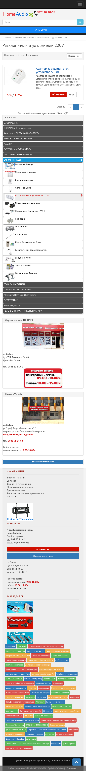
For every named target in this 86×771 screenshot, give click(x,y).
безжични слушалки (35, 651)
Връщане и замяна (16, 490)
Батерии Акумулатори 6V (30, 711)
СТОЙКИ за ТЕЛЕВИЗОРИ (37, 725)
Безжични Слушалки (34, 734)
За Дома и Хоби (18, 259)
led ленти (28, 715)
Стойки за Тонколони (44, 715)
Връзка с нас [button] (43, 549)
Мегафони (47, 711)
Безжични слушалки (14, 706)
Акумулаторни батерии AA (43, 674)
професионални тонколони (57, 651)
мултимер (32, 688)
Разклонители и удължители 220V (44, 197)
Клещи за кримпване (55, 702)
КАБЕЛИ (8, 143)
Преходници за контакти (22, 205)
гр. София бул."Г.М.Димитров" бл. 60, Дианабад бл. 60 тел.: (33, 345)
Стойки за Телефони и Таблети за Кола (22, 720)
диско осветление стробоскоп (67, 711)
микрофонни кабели (66, 678)
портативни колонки (14, 665)
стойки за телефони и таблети (40, 660)
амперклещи (43, 688)
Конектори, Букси (12, 305)
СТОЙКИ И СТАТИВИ (14, 284)
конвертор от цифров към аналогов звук (58, 720)
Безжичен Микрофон (15, 734)
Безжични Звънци (19, 166)
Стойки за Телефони (65, 734)
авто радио (31, 739)
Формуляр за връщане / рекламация (25, 493)
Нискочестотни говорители (17, 692)
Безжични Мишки (43, 683)
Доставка (11, 480)
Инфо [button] (71, 94)
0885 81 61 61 (15, 366)
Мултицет (40, 702)
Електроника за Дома (43, 159)
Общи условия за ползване (20, 487)
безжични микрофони (15, 651)
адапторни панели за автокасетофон (21, 669)
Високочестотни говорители (63, 688)
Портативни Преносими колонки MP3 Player (47, 729)
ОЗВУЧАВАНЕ (11, 122)
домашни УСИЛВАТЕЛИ (16, 729)
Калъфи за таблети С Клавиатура (20, 702)
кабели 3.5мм (50, 678)
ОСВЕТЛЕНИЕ (11, 300)
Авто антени (16, 236)
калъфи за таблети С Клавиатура (20, 683)
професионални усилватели (18, 655)
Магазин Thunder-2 (15, 394)
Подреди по (74, 56)
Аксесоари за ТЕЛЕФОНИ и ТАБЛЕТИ (22, 133)
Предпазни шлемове (20, 174)
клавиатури (58, 683)
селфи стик (73, 729)
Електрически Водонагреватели (26, 251)
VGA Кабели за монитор (66, 674)
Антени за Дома (18, 189)
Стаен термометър (19, 181)
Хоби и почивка (18, 267)
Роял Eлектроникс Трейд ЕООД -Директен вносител (44, 760)
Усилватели (41, 697)
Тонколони (30, 697)
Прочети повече (56, 768)
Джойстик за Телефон (40, 692)
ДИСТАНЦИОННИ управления (18, 154)
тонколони (21, 646)
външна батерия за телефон (51, 669)
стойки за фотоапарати (16, 660)
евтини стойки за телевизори (37, 706)
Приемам (71, 768)
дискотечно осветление (16, 688)
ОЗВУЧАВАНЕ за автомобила (17, 128)
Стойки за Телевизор (14, 697)
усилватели (10, 646)
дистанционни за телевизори (37, 665)
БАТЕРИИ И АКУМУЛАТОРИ (18, 149)
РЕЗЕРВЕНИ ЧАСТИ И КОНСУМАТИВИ (23, 310)
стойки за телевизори (60, 655)
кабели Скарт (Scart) (33, 678)
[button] (43, 462)
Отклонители (16, 228)
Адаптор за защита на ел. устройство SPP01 (52, 70)
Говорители (74, 697)
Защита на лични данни (19, 483)
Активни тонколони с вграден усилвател (45, 646)
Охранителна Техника (21, 275)
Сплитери (15, 220)
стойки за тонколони (40, 655)
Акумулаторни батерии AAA (18, 674)
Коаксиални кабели (14, 715)
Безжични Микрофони (58, 697)
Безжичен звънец (57, 725)
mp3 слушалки (61, 660)
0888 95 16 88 (15, 440)
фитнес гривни (69, 743)
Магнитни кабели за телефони (19, 748)
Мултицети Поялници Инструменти (20, 294)
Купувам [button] (58, 94)
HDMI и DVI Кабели (14, 678)
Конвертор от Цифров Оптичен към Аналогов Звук (27, 743)
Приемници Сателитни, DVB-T (25, 212)
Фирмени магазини (16, 477)
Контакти (11, 496)
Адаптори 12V (12, 711)
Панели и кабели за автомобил (17, 289)
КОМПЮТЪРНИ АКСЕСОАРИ (18, 138)
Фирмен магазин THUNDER (19, 320)
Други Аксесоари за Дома (23, 244)
